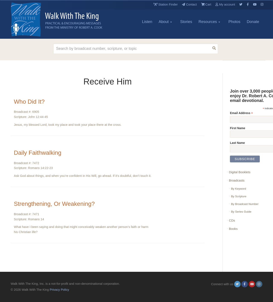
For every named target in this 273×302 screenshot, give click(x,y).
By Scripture (238, 196)
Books (233, 228)
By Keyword (238, 188)
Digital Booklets (239, 172)
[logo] (30, 19)
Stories (186, 22)
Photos (234, 22)
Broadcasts (236, 180)
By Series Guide (241, 211)
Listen (147, 22)
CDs (232, 220)
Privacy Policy (59, 289)
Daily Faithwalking (38, 152)
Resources (209, 22)
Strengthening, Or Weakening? (55, 203)
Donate (253, 22)
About (165, 22)
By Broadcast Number (244, 204)
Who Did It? (29, 101)
